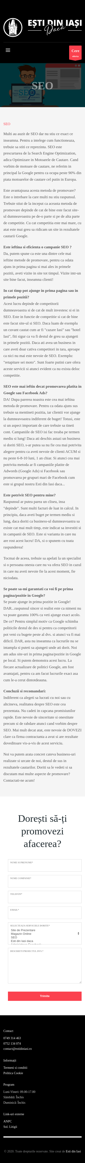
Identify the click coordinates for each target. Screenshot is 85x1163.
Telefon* (16, 894)
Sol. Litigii (10, 1126)
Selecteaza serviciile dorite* (30, 925)
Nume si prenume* (21, 862)
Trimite (45, 996)
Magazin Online (44, 934)
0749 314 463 (12, 1038)
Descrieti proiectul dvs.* (26, 951)
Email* (14, 910)
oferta (75, 54)
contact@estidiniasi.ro (17, 1048)
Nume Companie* (20, 878)
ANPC (7, 1121)
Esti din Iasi (73, 1151)
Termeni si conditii (15, 1067)
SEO (44, 937)
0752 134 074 (12, 1043)
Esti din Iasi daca (44, 941)
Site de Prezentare (44, 930)
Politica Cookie (13, 1073)
